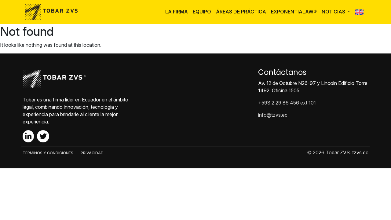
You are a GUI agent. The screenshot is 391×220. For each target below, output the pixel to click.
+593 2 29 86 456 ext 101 (287, 103)
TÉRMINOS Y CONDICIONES (48, 153)
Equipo (202, 12)
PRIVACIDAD (92, 153)
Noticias (334, 12)
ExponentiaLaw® (294, 12)
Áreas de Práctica (241, 12)
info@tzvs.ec (272, 115)
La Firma (176, 12)
